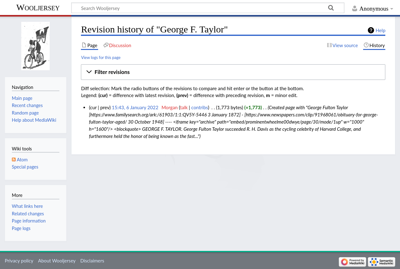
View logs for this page (100, 57)
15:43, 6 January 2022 (135, 107)
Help (380, 30)
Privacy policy (19, 260)
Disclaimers (92, 260)
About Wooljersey (57, 260)
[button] (233, 72)
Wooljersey (38, 7)
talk (184, 107)
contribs (199, 107)
